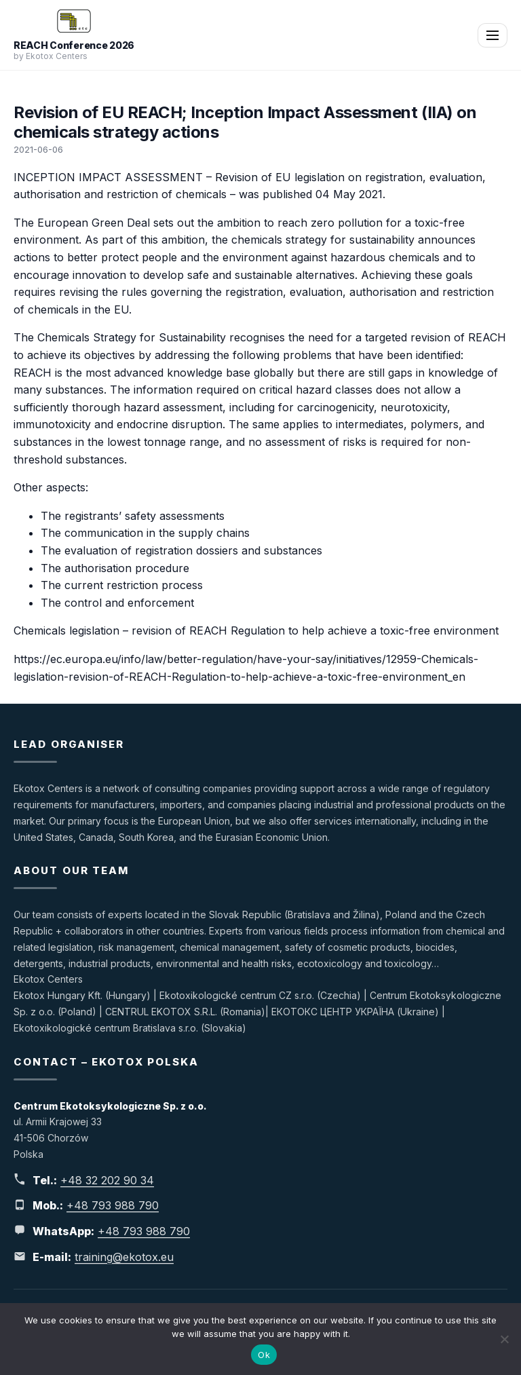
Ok (264, 1354)
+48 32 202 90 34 (107, 1180)
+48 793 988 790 (112, 1205)
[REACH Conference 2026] (74, 21)
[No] (504, 1339)
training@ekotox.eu (124, 1257)
